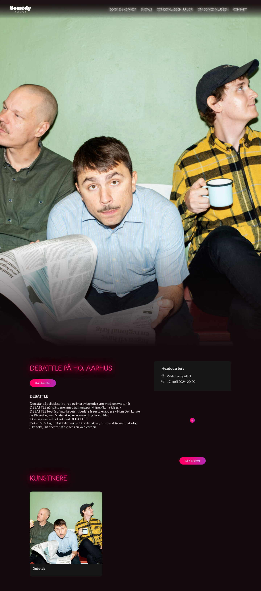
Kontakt (240, 9)
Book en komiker (122, 9)
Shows (146, 9)
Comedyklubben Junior (175, 9)
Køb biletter (43, 383)
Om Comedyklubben (213, 9)
